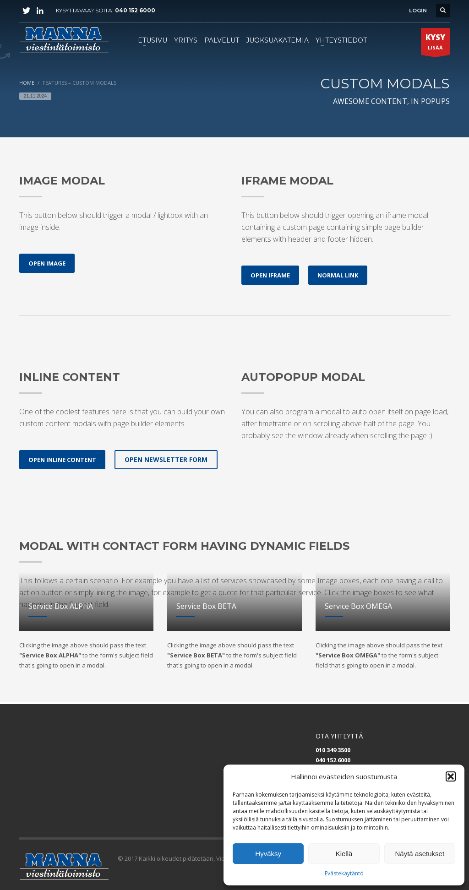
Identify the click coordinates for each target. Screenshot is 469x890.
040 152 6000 (135, 10)
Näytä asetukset (420, 853)
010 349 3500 (333, 750)
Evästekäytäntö (344, 873)
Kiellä (344, 853)
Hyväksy (268, 853)
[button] (450, 776)
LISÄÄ (435, 43)
